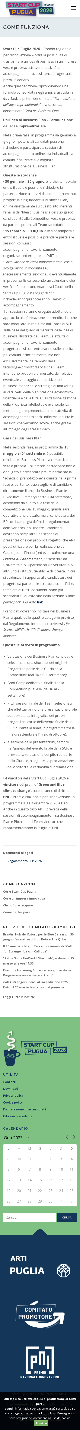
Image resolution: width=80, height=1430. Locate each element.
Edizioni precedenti (17, 1116)
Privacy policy (13, 1095)
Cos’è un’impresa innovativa (24, 898)
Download (10, 1089)
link (40, 602)
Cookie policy (13, 1102)
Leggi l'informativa (18, 1408)
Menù (72, 8)
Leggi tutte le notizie (19, 997)
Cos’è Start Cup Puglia (19, 891)
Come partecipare (16, 912)
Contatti (9, 1082)
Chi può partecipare (18, 905)
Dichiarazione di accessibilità (25, 1109)
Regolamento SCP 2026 (24, 861)
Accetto (41, 1423)
